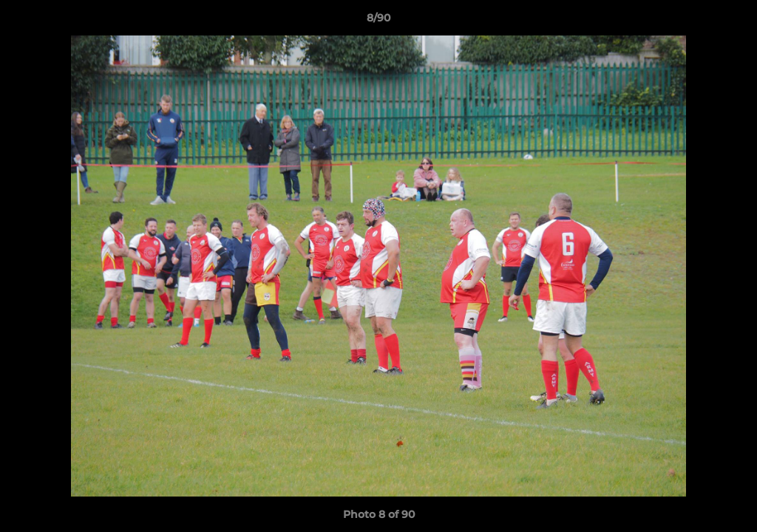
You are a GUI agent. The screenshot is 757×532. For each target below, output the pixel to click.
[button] (730, 21)
